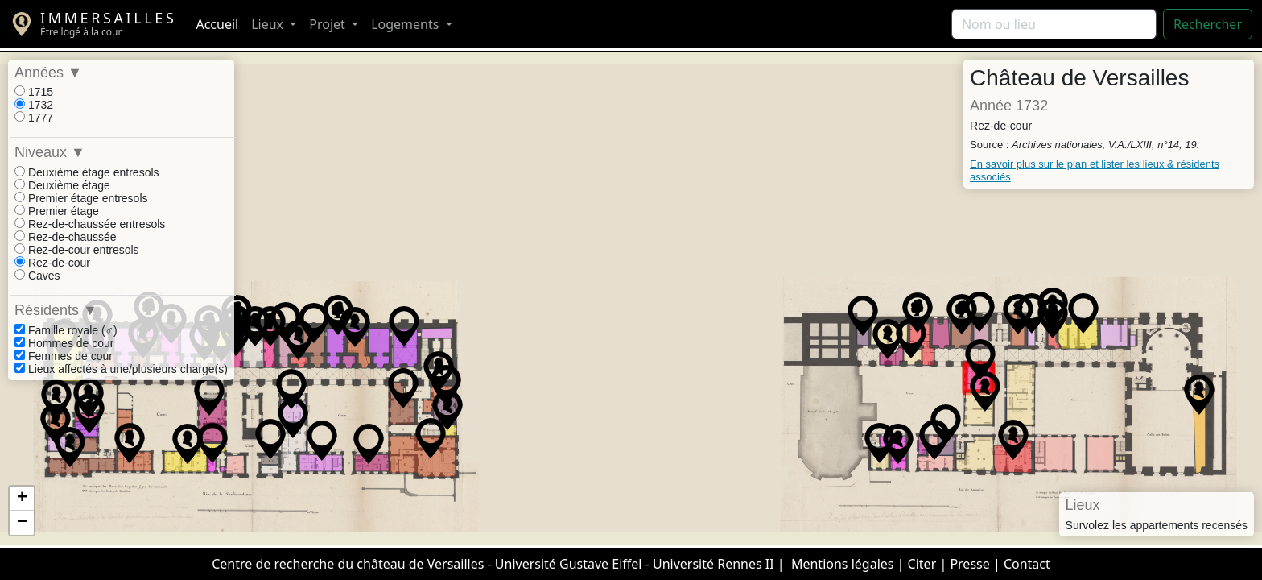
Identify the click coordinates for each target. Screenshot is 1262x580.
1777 (33, 117)
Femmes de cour (63, 356)
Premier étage (56, 211)
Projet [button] (328, 24)
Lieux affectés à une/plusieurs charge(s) (121, 368)
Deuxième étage (62, 185)
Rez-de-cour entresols (76, 249)
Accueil (217, 24)
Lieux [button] (269, 24)
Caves (37, 275)
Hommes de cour (63, 343)
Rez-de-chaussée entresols (89, 224)
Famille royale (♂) (66, 330)
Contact (1027, 564)
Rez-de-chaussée (65, 236)
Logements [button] (406, 24)
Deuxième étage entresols (86, 172)
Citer (922, 564)
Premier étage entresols (81, 198)
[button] (70, 447)
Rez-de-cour (52, 262)
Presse (969, 564)
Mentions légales (842, 564)
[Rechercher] (1054, 24)
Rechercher (1207, 24)
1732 (33, 104)
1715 (33, 91)
